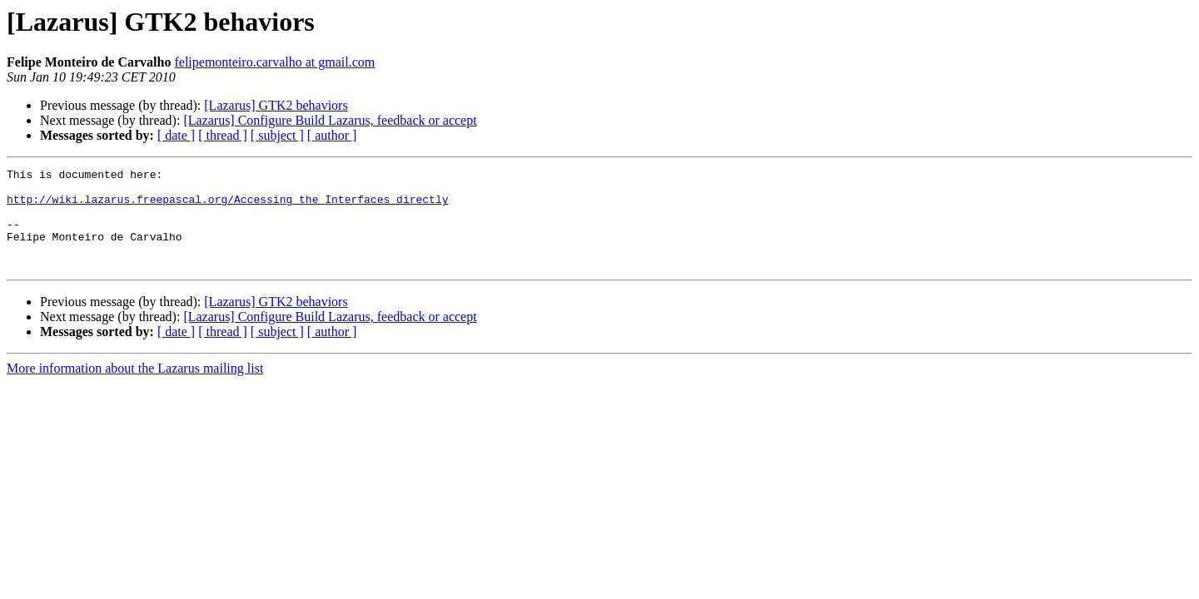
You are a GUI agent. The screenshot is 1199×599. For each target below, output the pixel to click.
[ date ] (176, 135)
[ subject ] (277, 135)
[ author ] (332, 135)
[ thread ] (222, 135)
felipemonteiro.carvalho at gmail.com (274, 62)
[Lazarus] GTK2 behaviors (275, 105)
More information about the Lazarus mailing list (135, 388)
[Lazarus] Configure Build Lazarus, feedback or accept (329, 120)
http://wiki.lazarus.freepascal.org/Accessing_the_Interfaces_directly (227, 206)
